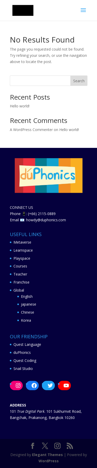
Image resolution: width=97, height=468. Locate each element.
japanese (28, 304)
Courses (20, 266)
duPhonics (22, 352)
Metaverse (22, 242)
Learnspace (23, 250)
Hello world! (19, 106)
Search (79, 80)
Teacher (20, 274)
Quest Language (27, 344)
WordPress (49, 460)
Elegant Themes (47, 454)
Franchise (21, 282)
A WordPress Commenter (31, 129)
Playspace (21, 258)
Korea (26, 320)
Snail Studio (23, 368)
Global (18, 290)
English (27, 296)
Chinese (27, 312)
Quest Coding (24, 360)
